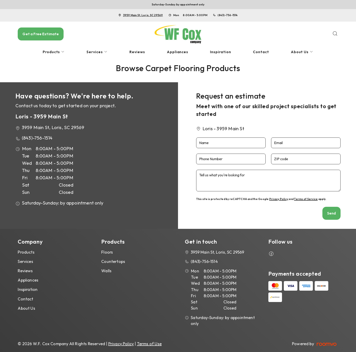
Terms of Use (149, 343)
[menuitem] (54, 52)
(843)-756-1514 (227, 15)
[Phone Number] (231, 159)
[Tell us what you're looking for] (268, 180)
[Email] (306, 142)
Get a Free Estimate (40, 34)
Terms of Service (306, 199)
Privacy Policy (278, 199)
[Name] (231, 142)
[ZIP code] (306, 159)
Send (331, 213)
